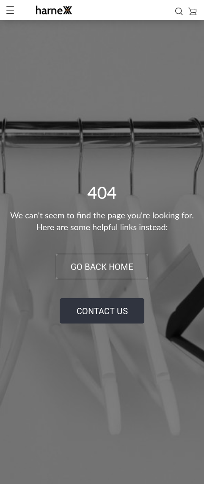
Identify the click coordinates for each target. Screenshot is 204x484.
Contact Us (102, 311)
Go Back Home (102, 266)
